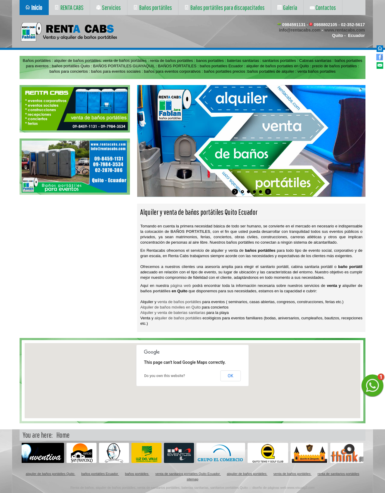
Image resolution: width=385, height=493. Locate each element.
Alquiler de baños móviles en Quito (170, 307)
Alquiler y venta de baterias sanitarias (172, 312)
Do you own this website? (164, 376)
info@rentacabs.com (300, 30)
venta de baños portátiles (179, 302)
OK (230, 375)
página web (181, 285)
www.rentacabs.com (344, 30)
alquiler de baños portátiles (178, 318)
